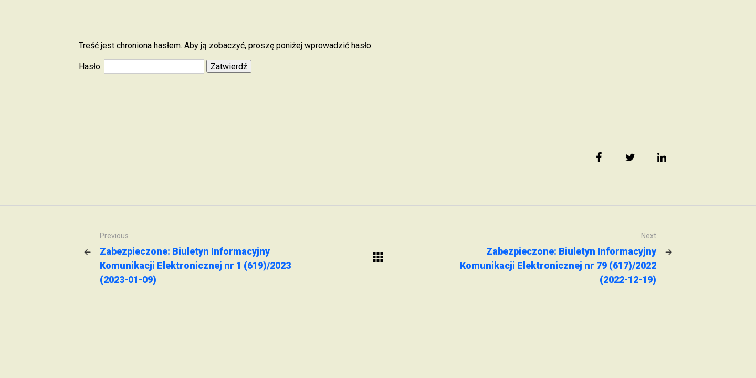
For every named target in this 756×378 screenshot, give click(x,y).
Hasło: (141, 66)
